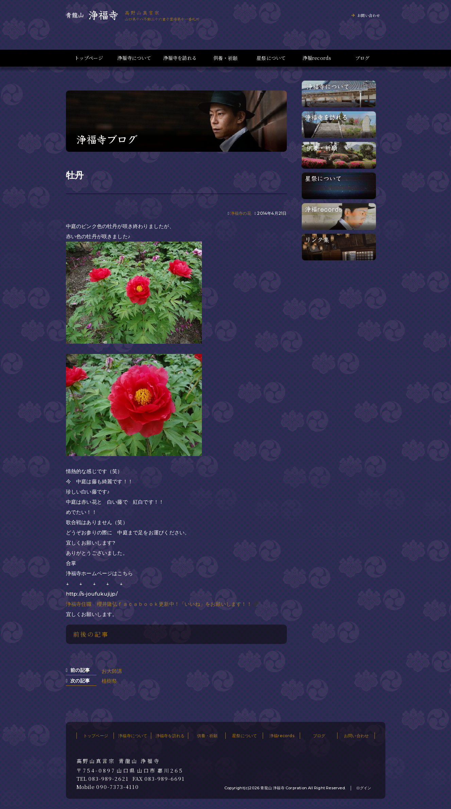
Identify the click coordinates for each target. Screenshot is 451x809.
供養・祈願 (225, 58)
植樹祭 (109, 681)
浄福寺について (134, 58)
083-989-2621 (108, 779)
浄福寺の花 (240, 213)
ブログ (362, 58)
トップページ (88, 58)
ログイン (363, 788)
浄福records (316, 58)
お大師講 (112, 671)
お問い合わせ (368, 15)
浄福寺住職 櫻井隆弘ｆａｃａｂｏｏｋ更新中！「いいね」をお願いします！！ (159, 604)
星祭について (271, 58)
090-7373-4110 (117, 787)
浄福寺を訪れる (180, 58)
